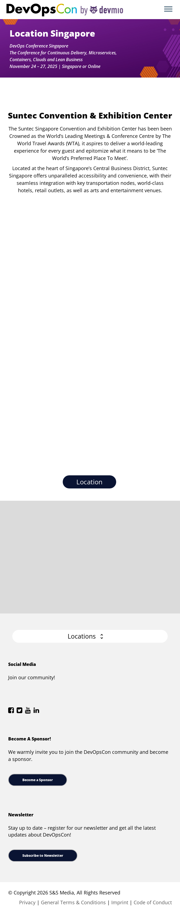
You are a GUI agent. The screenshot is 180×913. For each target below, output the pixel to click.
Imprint (119, 902)
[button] (90, 636)
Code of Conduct (153, 902)
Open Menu (168, 9)
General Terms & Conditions (73, 902)
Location (89, 481)
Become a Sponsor (37, 780)
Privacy (27, 902)
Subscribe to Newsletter (42, 855)
